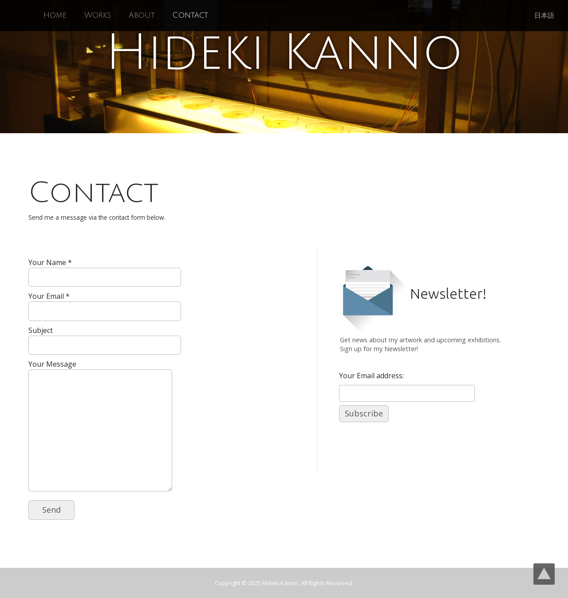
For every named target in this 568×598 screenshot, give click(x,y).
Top (544, 574)
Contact (190, 15)
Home (55, 15)
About (142, 15)
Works (97, 15)
